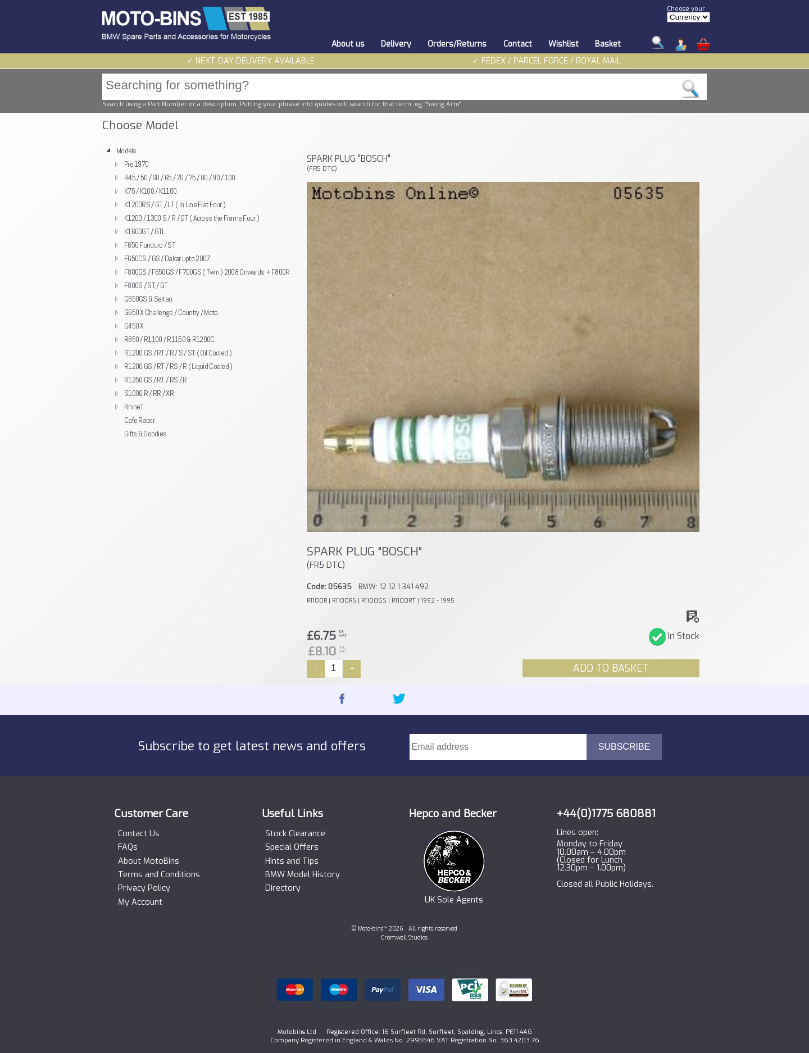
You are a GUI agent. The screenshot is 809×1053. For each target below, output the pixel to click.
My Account (140, 902)
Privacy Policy (144, 888)
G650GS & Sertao (148, 299)
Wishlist (563, 44)
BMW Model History (302, 875)
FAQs (128, 847)
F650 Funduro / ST (149, 245)
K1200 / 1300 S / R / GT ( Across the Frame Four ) (191, 218)
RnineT (134, 407)
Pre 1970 (136, 164)
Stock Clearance (295, 834)
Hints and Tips (292, 861)
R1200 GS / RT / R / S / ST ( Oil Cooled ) (177, 353)
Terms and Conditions (159, 875)
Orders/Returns (457, 44)
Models (126, 150)
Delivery (396, 44)
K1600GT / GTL (144, 231)
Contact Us (139, 834)
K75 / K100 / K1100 (150, 191)
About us (348, 44)
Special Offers (292, 847)
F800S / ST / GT (145, 285)
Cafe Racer (139, 420)
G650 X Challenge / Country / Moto (171, 312)
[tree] (199, 292)
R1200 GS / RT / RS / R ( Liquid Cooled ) (178, 366)
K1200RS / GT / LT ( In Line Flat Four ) (174, 204)
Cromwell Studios (404, 937)
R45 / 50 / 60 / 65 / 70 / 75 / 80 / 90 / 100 (179, 177)
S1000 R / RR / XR (149, 393)
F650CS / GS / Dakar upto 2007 (167, 258)
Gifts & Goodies (145, 434)
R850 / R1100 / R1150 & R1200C (169, 339)
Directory (283, 888)
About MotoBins (148, 861)
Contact (517, 44)
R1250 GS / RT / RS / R (155, 380)
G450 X (134, 326)
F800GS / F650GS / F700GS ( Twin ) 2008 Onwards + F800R (207, 272)
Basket (608, 44)
